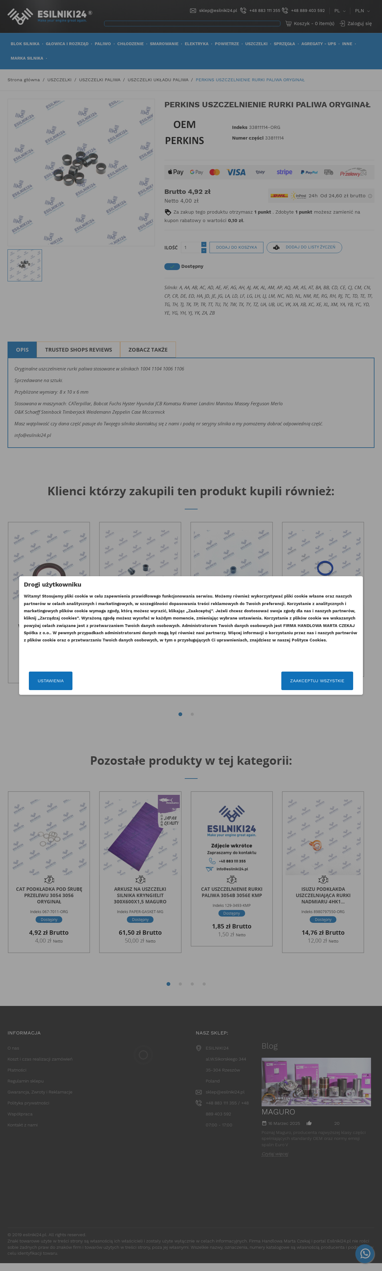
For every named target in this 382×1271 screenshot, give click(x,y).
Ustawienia (69, 680)
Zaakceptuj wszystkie (298, 680)
